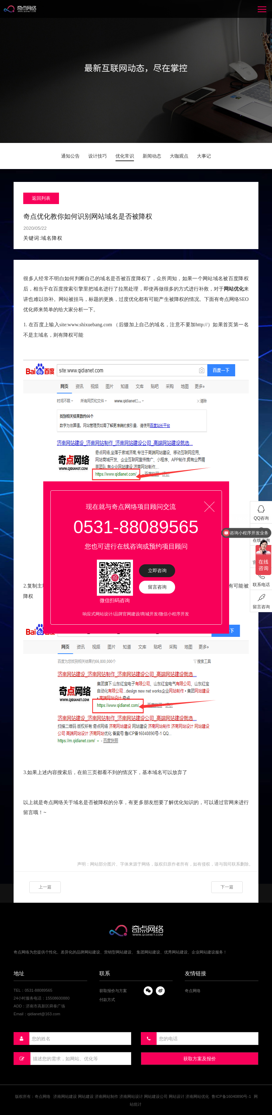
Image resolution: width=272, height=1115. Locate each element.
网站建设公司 (156, 1096)
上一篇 (45, 886)
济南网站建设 (65, 1096)
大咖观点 (179, 156)
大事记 (204, 156)
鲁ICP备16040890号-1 (231, 1096)
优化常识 (124, 156)
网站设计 (176, 1096)
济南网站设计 (131, 1096)
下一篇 (227, 886)
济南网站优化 (197, 1096)
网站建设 (86, 1096)
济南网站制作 (106, 1096)
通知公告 (70, 156)
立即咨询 (157, 570)
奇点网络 (193, 990)
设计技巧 (97, 156)
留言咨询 (157, 587)
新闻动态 (152, 156)
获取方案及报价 (199, 1058)
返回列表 (41, 198)
